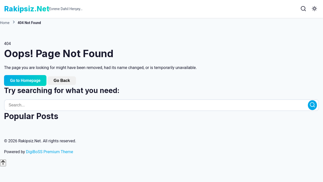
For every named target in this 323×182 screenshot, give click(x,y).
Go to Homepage (25, 80)
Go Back (61, 80)
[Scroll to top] (3, 163)
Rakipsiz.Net (26, 9)
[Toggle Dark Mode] (314, 9)
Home (5, 23)
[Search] (303, 9)
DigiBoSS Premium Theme (49, 152)
